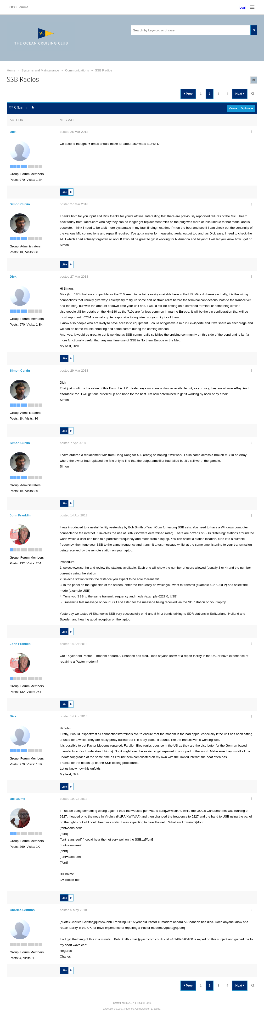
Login (243, 7)
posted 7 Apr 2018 (73, 443)
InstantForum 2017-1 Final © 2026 (131, 1002)
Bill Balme (17, 799)
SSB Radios (103, 70)
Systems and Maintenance (40, 70)
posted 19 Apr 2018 (74, 799)
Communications (77, 70)
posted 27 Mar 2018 (74, 204)
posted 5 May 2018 (73, 910)
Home (11, 70)
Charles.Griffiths (22, 910)
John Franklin (20, 515)
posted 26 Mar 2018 (74, 132)
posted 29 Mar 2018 (74, 370)
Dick (13, 132)
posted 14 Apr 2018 (74, 515)
